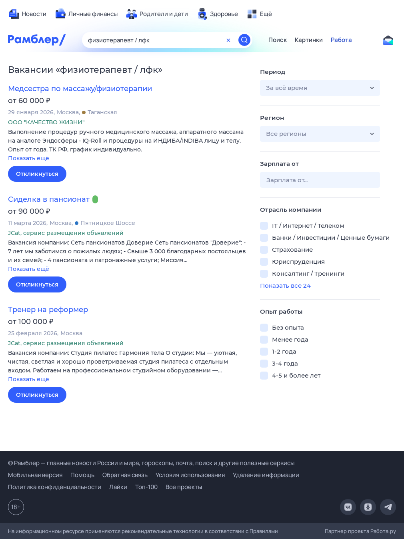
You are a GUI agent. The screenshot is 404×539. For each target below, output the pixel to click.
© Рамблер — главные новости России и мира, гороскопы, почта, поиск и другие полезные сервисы (151, 463)
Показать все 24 (285, 285)
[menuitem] (27, 14)
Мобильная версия (35, 475)
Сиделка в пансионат (49, 199)
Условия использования (190, 475)
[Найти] (244, 40)
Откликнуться (37, 173)
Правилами (264, 531)
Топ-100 (146, 487)
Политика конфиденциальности (54, 487)
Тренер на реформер (48, 309)
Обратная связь (125, 475)
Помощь (82, 475)
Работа (341, 40)
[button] (128, 145)
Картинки (309, 40)
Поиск (277, 40)
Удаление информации (266, 475)
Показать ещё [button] (28, 158)
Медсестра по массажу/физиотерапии (80, 88)
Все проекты (184, 487)
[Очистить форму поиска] (228, 40)
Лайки (118, 487)
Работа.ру (383, 531)
